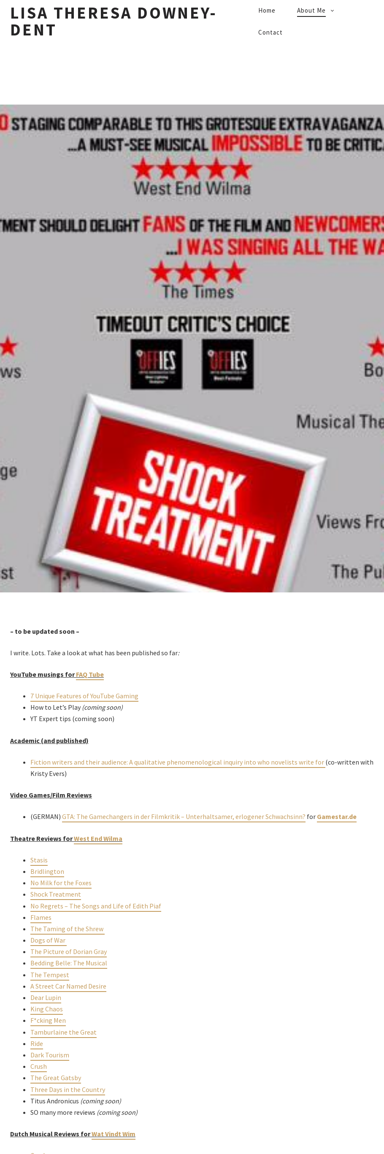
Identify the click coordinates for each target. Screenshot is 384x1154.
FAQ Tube (90, 674)
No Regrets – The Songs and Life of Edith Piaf (95, 906)
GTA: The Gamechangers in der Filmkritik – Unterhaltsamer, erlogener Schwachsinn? (184, 816)
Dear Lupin (45, 997)
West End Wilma (98, 838)
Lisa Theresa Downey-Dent (113, 21)
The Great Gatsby (55, 1077)
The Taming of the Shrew (67, 928)
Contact (270, 32)
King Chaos (46, 1009)
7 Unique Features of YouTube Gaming (84, 696)
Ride (36, 1043)
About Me (311, 10)
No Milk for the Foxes (61, 882)
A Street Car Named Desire (68, 986)
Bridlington (47, 871)
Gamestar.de (337, 816)
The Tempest (49, 974)
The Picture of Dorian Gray (68, 951)
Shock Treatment (55, 894)
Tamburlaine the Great (63, 1032)
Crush (38, 1066)
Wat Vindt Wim (113, 1134)
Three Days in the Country (67, 1089)
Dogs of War (48, 940)
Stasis (39, 860)
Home (267, 10)
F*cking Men (48, 1020)
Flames (40, 917)
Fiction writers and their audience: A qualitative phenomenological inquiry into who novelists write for (177, 762)
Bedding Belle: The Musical (68, 963)
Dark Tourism (49, 1055)
